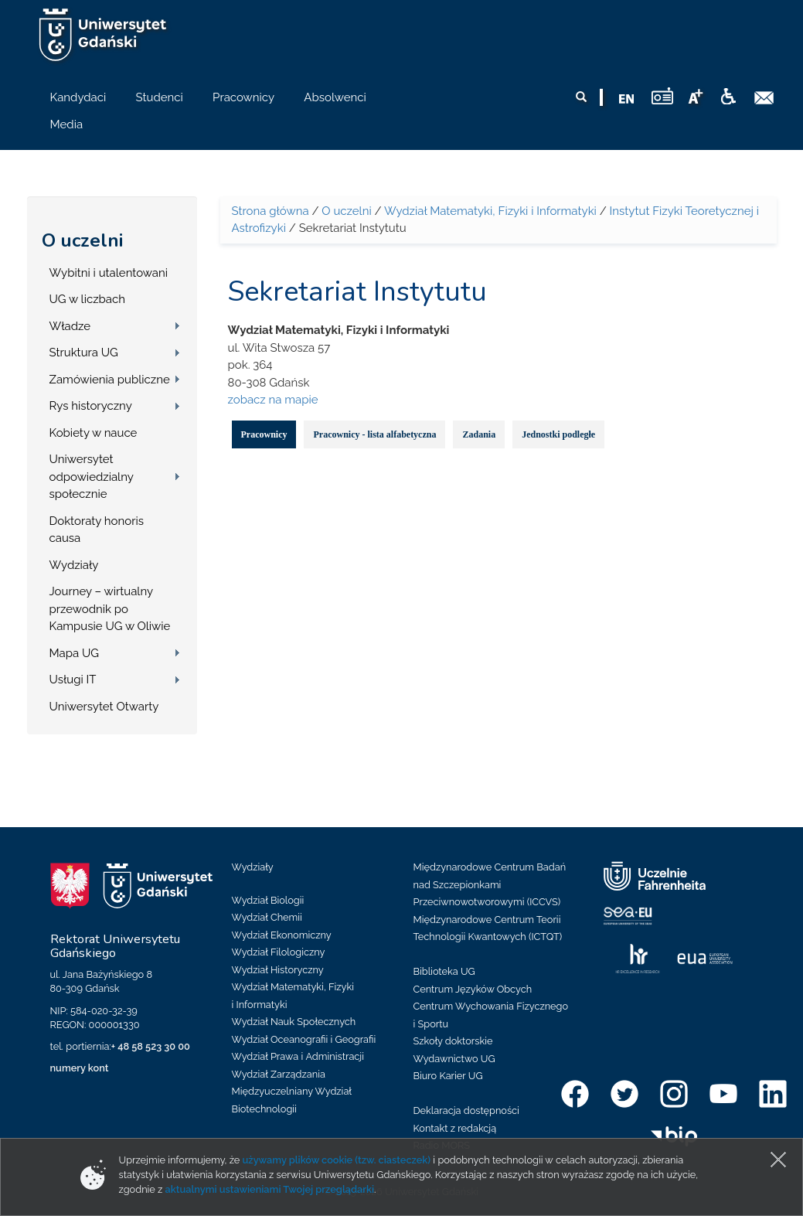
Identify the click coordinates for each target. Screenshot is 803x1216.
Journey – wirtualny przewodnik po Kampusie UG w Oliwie (110, 608)
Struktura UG (83, 352)
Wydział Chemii (267, 917)
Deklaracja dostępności (466, 1110)
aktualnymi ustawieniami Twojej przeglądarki (269, 1189)
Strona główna (270, 211)
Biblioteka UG (444, 971)
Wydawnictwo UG (454, 1058)
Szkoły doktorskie (453, 1041)
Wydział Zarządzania (278, 1074)
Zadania (478, 434)
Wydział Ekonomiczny (282, 935)
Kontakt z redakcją (455, 1128)
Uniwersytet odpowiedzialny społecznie (91, 476)
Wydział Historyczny (278, 970)
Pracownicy (264, 434)
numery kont (79, 1068)
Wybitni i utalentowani (108, 273)
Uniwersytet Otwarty (104, 707)
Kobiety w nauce (93, 433)
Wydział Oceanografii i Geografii (304, 1039)
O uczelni (82, 240)
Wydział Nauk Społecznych (294, 1021)
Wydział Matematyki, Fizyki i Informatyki (490, 211)
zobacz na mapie (273, 400)
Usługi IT (73, 679)
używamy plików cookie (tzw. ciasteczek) (337, 1160)
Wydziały (74, 565)
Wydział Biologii (268, 900)
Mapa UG (74, 653)
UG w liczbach (87, 299)
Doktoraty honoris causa (96, 530)
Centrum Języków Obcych (472, 989)
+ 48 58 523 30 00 (150, 1046)
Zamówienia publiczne (109, 380)
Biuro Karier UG (448, 1075)
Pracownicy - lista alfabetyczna (374, 434)
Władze (70, 326)
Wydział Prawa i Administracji (298, 1056)
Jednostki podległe (558, 434)
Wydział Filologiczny (278, 952)
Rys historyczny (90, 406)
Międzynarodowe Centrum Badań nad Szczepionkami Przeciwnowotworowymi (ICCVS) (490, 884)
